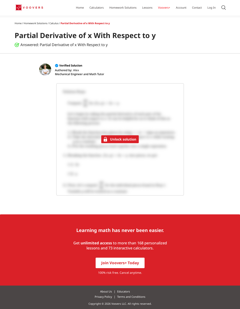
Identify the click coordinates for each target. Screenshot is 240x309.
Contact (197, 7)
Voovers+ (164, 7)
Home (80, 7)
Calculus (53, 23)
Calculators (96, 7)
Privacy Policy (103, 297)
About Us (106, 291)
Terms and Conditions (132, 297)
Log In (211, 7)
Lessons (147, 7)
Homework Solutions (122, 7)
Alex (76, 70)
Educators (124, 291)
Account (181, 7)
